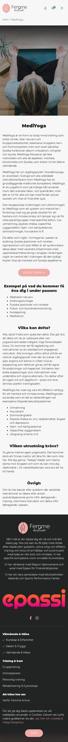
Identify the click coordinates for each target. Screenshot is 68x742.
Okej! (34, 733)
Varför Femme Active (16, 700)
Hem (6, 19)
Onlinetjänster (12, 673)
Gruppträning (11, 667)
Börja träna (34, 272)
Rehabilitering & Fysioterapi (20, 686)
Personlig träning (14, 679)
